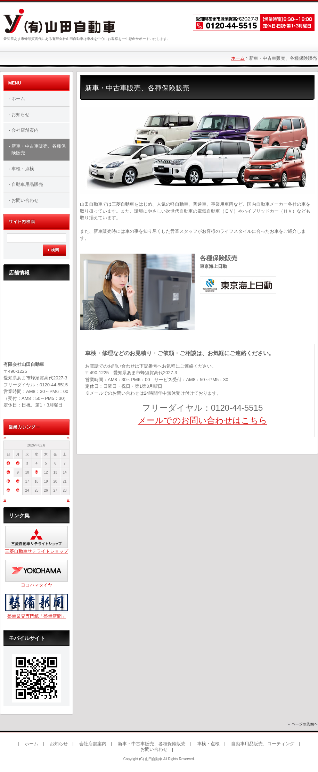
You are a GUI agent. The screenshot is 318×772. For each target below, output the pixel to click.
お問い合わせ (25, 200)
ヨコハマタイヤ (36, 585)
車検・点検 (22, 168)
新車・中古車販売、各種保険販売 (38, 149)
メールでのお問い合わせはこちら (202, 420)
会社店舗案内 (25, 130)
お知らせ (20, 114)
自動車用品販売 (27, 184)
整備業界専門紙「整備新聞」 (36, 616)
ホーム (238, 58)
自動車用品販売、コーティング (262, 743)
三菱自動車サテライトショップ (36, 551)
